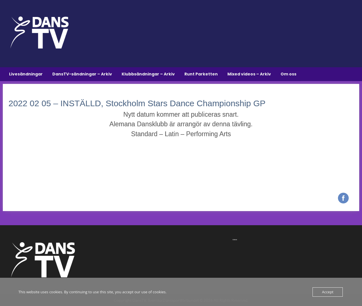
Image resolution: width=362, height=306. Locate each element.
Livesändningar (26, 74)
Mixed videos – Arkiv (249, 74)
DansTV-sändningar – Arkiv (82, 74)
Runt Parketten (201, 74)
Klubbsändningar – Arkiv (148, 74)
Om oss (288, 74)
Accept (327, 291)
